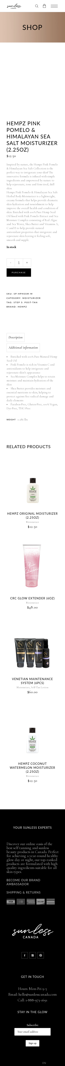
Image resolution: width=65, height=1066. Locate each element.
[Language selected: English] (50, 1063)
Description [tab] (15, 337)
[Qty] (19, 262)
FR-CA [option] (52, 1063)
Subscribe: (32, 1029)
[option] (52, 1063)
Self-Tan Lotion (39, 687)
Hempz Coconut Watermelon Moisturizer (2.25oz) (32, 767)
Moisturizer (31, 298)
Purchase (19, 272)
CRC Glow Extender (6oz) (32, 598)
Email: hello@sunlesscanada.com (32, 994)
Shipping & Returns (24, 892)
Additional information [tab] (23, 347)
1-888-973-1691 (36, 1000)
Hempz (22, 306)
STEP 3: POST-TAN (26, 302)
